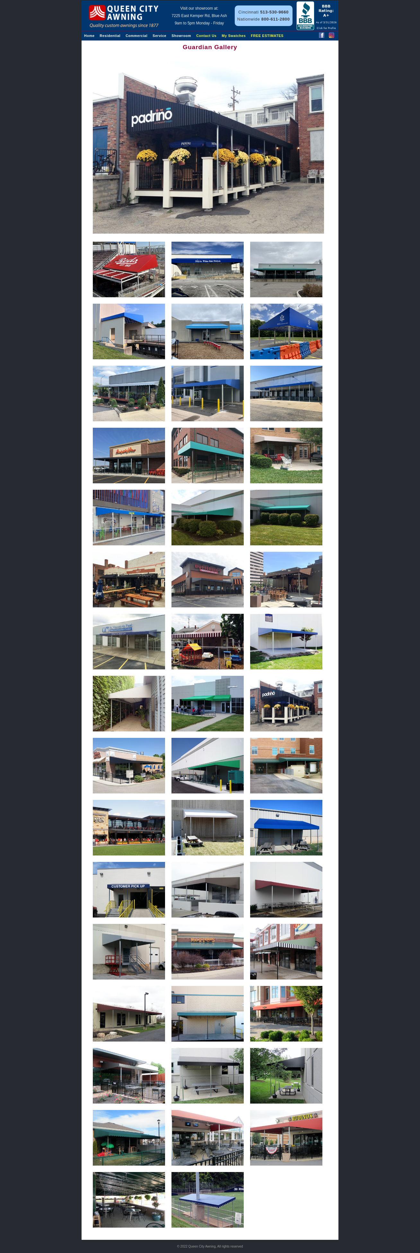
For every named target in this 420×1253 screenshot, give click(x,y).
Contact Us (206, 36)
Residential (110, 36)
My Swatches (234, 36)
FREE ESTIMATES (267, 36)
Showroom (181, 36)
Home (89, 36)
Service (159, 36)
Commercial (136, 36)
